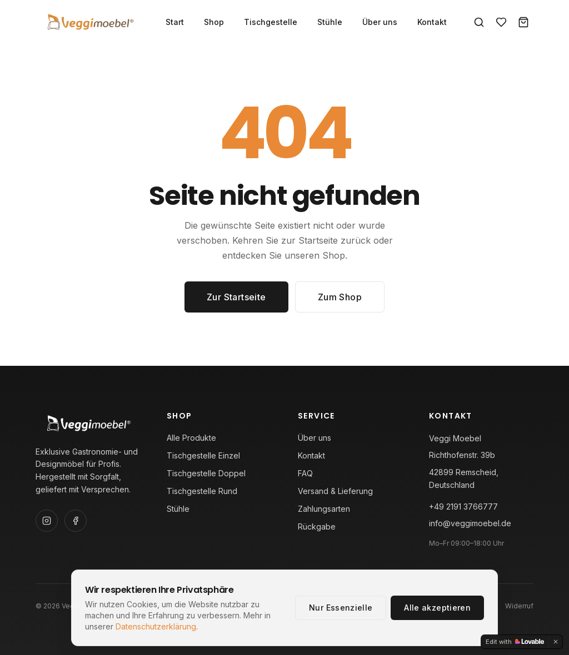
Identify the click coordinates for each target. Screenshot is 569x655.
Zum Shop (340, 297)
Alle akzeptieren (437, 607)
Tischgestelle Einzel (203, 455)
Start (175, 22)
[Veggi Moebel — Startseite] (89, 22)
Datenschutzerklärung (156, 626)
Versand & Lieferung (335, 491)
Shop (214, 22)
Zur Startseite (236, 297)
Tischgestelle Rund (202, 491)
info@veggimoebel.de (470, 523)
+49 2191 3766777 (463, 506)
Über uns (379, 22)
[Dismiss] (555, 641)
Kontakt (432, 22)
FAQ (305, 473)
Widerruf (519, 606)
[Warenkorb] (523, 22)
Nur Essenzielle (340, 607)
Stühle (329, 22)
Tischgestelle (270, 22)
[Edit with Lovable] (514, 641)
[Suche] (479, 22)
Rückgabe (317, 526)
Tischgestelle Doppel (206, 473)
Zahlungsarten (324, 508)
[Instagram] (47, 521)
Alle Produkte (191, 437)
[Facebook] (75, 521)
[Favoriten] (501, 22)
